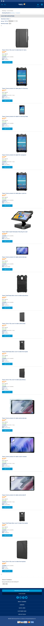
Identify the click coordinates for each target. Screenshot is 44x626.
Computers (18, 12)
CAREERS (22, 604)
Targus (6, 58)
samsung (12, 12)
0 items (37, 5)
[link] (13, 622)
